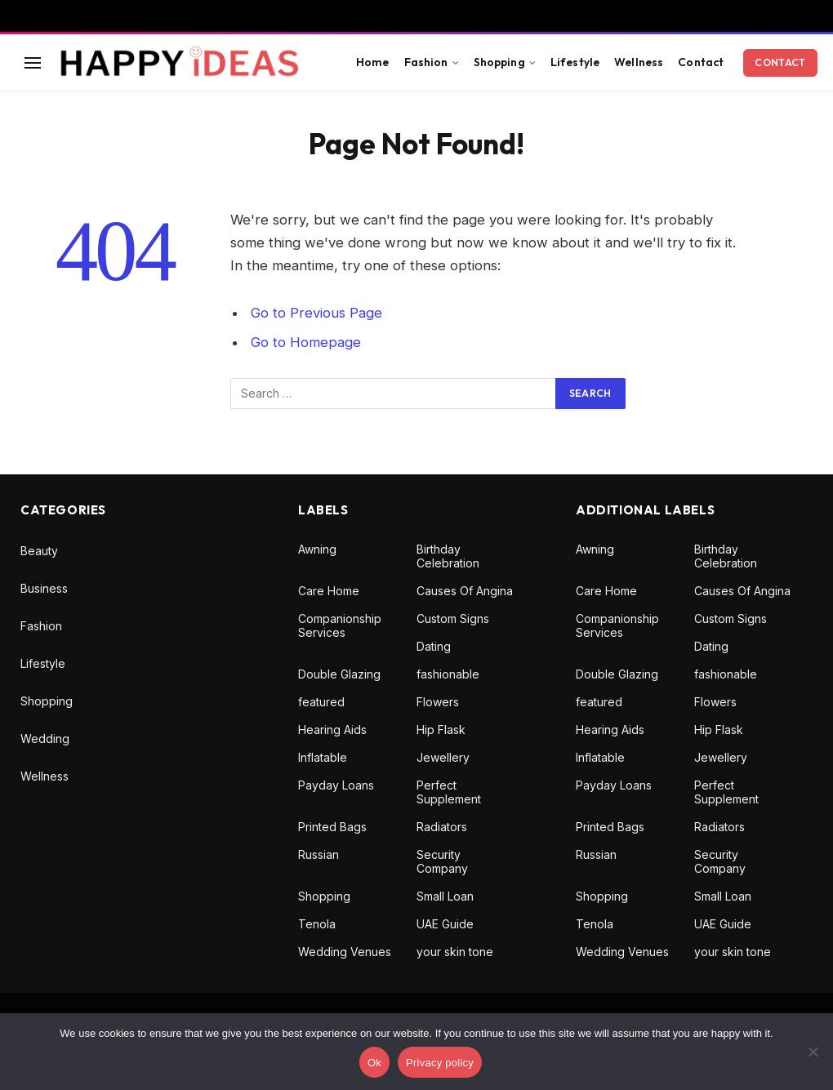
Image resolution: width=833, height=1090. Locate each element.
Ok (374, 1063)
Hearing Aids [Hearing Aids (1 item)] (332, 729)
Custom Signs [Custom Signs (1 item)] (452, 618)
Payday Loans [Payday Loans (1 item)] (336, 785)
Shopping (499, 62)
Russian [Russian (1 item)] (318, 854)
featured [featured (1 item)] (321, 702)
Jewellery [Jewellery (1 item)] (443, 757)
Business (44, 588)
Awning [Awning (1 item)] (317, 549)
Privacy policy (440, 1063)
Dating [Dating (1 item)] (433, 646)
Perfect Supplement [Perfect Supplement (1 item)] (448, 792)
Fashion (426, 62)
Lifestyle (574, 62)
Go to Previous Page (316, 313)
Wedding (44, 738)
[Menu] (32, 62)
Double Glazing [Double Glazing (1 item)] (339, 674)
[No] (812, 1051)
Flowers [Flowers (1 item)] (437, 702)
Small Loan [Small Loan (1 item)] (445, 896)
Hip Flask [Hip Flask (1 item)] (441, 729)
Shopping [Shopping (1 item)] (324, 896)
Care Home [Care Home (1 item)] (328, 591)
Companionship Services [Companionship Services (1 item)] (339, 625)
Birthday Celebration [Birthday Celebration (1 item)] (447, 556)
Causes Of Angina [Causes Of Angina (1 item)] (464, 591)
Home (373, 62)
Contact (701, 62)
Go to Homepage (306, 342)
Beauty (39, 551)
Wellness (638, 62)
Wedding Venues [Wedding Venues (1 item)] (344, 952)
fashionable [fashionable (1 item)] (447, 674)
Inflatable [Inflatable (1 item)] (322, 757)
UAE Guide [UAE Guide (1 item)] (445, 924)
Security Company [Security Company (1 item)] (442, 861)
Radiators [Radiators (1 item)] (441, 827)
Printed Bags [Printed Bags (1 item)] (332, 827)
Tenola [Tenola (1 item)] (317, 924)
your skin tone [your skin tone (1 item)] (454, 952)
